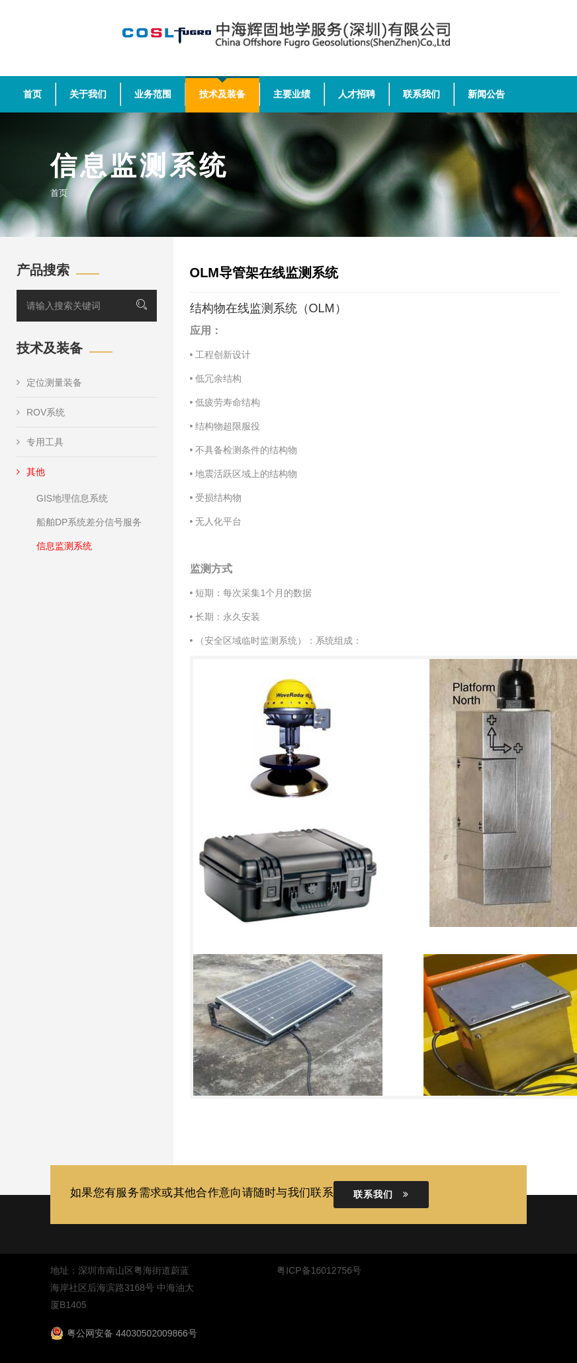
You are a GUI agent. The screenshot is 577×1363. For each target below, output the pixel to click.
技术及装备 (222, 94)
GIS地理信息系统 (72, 498)
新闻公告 (486, 94)
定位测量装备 (49, 382)
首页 (32, 94)
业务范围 (152, 94)
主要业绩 (291, 94)
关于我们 (88, 94)
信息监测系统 (64, 546)
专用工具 (40, 442)
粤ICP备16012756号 (319, 1270)
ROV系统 (41, 412)
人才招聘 (356, 94)
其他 (31, 471)
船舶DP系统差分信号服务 (89, 522)
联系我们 (421, 94)
